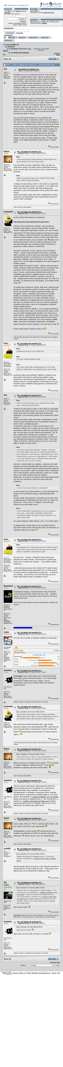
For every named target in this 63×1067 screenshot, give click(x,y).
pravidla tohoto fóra (48, 12)
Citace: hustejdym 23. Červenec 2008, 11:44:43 (30, 712)
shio (5, 69)
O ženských (13, 49)
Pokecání (11, 47)
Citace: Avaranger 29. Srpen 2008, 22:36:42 (29, 927)
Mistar (5, 51)
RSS (58, 973)
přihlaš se (18, 11)
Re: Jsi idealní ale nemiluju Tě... (29, 152)
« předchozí (56, 53)
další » (58, 55)
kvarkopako (8, 211)
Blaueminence (9, 586)
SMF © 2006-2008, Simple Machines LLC (39, 973)
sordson (44, 23)
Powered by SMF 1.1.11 (19, 973)
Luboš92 (7, 848)
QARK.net (9, 973)
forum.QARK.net (12, 45)
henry (6, 343)
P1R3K (6, 632)
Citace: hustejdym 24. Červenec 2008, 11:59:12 (30, 854)
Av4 (29, 49)
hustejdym (8, 670)
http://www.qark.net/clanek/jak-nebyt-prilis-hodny (31, 222)
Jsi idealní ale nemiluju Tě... (29, 69)
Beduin (6, 151)
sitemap (54, 973)
